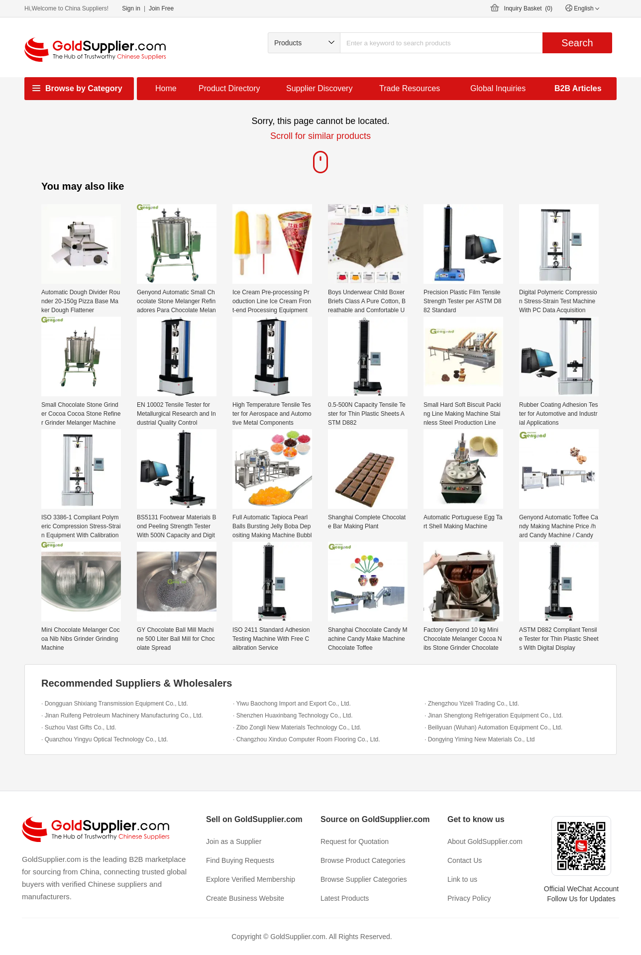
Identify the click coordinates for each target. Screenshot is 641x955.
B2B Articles (578, 88)
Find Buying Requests (240, 860)
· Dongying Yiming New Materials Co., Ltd (479, 739)
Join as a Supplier (233, 841)
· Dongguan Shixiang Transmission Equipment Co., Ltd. (114, 703)
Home (166, 88)
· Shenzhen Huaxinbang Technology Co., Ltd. (293, 715)
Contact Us (464, 860)
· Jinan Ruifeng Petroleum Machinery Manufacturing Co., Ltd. (122, 715)
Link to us (462, 879)
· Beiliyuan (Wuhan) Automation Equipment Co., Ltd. (493, 727)
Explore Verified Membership (250, 879)
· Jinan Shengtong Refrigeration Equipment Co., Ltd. (494, 715)
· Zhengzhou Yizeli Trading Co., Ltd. (472, 703)
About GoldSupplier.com (485, 841)
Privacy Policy (469, 898)
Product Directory (229, 88)
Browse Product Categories (362, 860)
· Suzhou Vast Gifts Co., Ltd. (78, 727)
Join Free (161, 8)
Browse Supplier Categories (363, 879)
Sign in (131, 8)
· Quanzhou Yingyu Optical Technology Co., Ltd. (104, 739)
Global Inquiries (498, 88)
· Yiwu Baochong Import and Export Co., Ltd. (292, 703)
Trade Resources (409, 88)
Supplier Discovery (319, 88)
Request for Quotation (354, 841)
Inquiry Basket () (528, 8)
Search (577, 42)
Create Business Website (245, 898)
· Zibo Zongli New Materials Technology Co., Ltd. (297, 727)
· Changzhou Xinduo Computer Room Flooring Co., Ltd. (306, 739)
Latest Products (344, 898)
